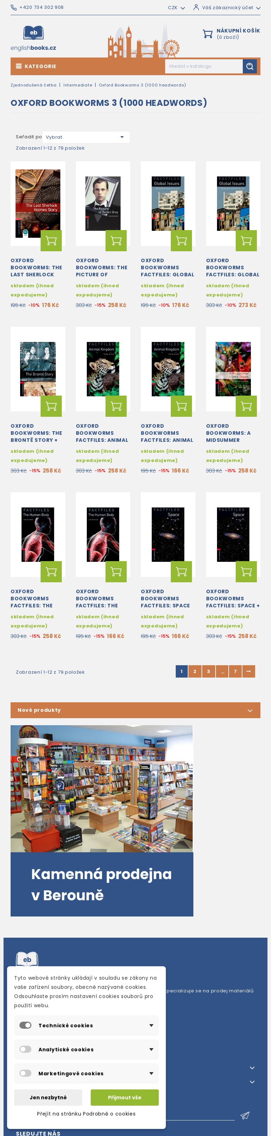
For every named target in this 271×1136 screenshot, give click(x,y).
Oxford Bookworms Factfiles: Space (165, 598)
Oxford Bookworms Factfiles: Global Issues (167, 271)
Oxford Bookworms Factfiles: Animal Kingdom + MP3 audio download (102, 439)
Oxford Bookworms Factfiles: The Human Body (97, 602)
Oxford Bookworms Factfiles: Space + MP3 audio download (233, 605)
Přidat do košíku (51, 240)
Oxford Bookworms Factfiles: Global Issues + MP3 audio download (233, 274)
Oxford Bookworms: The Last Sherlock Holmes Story (36, 271)
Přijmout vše (124, 1097)
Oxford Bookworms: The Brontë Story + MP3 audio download (36, 439)
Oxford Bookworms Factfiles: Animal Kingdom (167, 436)
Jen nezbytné (48, 1097)
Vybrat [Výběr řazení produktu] (86, 137)
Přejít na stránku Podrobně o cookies (86, 1113)
